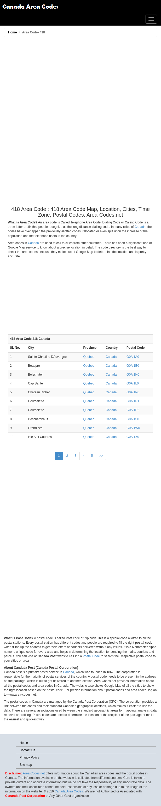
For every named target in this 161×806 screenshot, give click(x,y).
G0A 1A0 (132, 357)
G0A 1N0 (132, 392)
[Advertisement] (80, 122)
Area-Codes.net (34, 773)
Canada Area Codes (69, 791)
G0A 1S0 (132, 419)
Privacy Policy (29, 757)
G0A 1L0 (132, 383)
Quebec (88, 357)
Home (12, 32)
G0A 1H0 (132, 374)
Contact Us (27, 750)
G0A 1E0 (132, 366)
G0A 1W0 (133, 428)
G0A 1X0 (132, 437)
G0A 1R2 (132, 410)
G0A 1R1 (132, 401)
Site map (26, 765)
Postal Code (91, 656)
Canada (140, 227)
